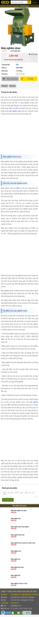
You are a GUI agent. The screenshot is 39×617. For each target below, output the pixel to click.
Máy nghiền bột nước (17, 568)
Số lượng (4, 74)
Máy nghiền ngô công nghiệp (20, 527)
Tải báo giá (33, 54)
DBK (17, 64)
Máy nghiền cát (15, 560)
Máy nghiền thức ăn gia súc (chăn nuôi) (23, 544)
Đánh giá (12, 86)
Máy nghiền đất (15, 519)
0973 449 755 (14, 604)
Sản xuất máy (9, 6)
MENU (35, 2)
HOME (3, 6)
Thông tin (4, 86)
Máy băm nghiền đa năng (18, 511)
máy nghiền (33, 402)
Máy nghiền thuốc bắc (17, 536)
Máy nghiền (16, 6)
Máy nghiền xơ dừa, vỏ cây (19, 584)
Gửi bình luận (7, 501)
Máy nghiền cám (16, 552)
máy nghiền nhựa (15, 111)
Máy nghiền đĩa (15, 576)
